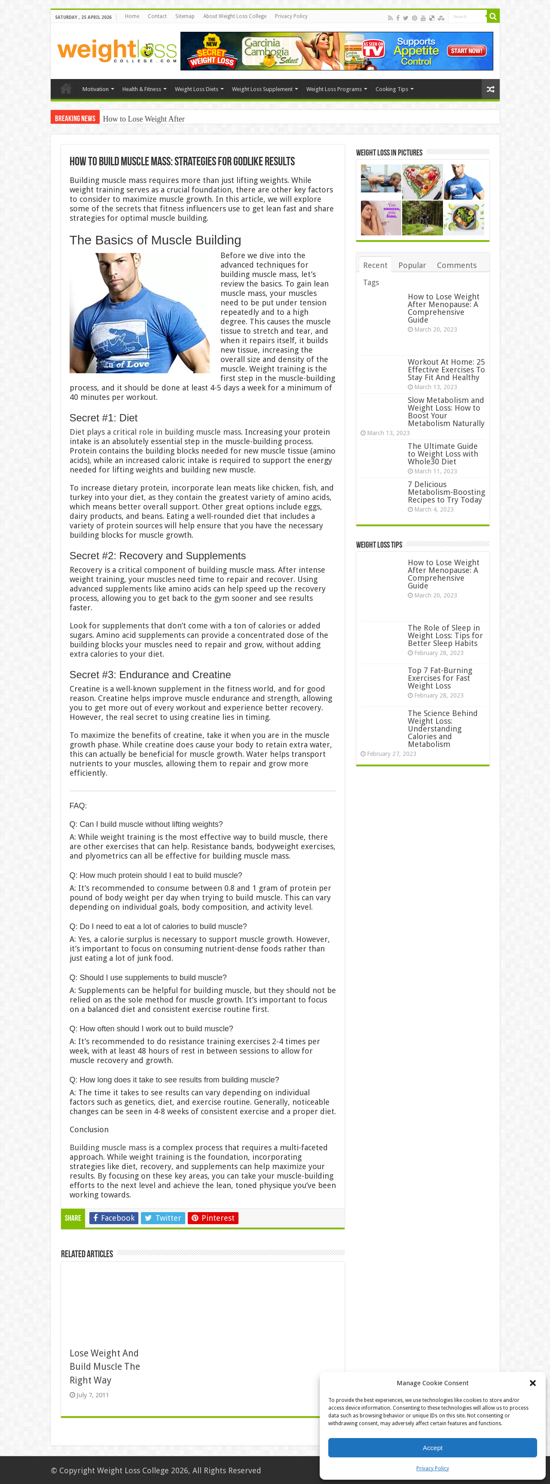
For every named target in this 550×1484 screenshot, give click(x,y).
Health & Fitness (141, 89)
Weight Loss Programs (334, 89)
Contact (157, 16)
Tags (371, 282)
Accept (433, 1447)
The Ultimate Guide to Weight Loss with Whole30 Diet (443, 454)
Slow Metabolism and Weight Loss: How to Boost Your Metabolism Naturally (446, 412)
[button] (533, 1383)
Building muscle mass (108, 1147)
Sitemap (185, 16)
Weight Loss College (133, 1470)
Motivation (95, 89)
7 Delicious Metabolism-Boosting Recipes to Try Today (446, 492)
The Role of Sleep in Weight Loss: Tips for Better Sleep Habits (445, 635)
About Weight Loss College (234, 16)
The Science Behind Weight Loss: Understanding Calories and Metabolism (443, 729)
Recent (375, 265)
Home (132, 16)
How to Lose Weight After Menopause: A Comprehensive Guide (444, 308)
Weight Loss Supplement (262, 89)
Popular (412, 265)
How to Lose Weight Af (140, 119)
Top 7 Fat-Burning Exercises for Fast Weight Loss (440, 678)
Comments (457, 265)
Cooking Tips (392, 89)
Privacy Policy (432, 1469)
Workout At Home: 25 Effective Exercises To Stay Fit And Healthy (446, 369)
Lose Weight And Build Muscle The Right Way (105, 1367)
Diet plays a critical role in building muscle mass (155, 431)
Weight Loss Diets (196, 89)
